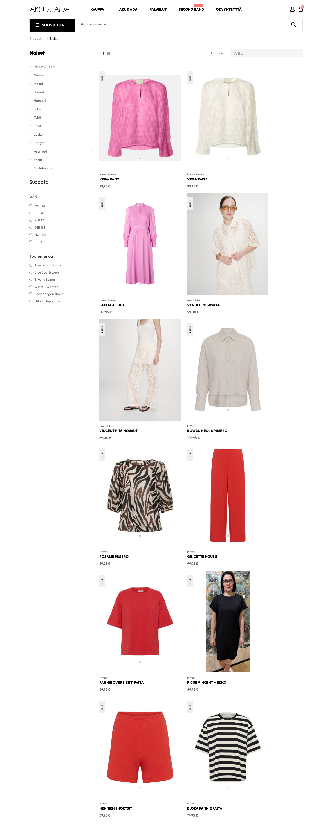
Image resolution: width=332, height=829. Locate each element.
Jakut (38, 109)
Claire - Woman (46, 287)
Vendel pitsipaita (115, 260)
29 (291, 496)
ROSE (39, 242)
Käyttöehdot (270, 628)
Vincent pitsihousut (188, 260)
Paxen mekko (251, 157)
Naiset (37, 52)
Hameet (40, 100)
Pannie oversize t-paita (261, 364)
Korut (38, 160)
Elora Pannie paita (256, 467)
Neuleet (40, 75)
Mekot (38, 83)
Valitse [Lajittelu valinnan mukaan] (268, 53)
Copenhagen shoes (49, 294)
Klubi (264, 609)
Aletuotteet (203, 603)
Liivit (37, 126)
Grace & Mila (106, 255)
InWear (243, 255)
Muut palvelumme (274, 603)
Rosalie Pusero (114, 364)
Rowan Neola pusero (259, 260)
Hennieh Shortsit (185, 467)
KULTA (40, 220)
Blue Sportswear (47, 272)
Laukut (39, 134)
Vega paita (109, 157)
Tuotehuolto (43, 168)
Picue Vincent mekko (118, 467)
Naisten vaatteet (207, 596)
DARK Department (49, 301)
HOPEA (40, 234)
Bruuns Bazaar (45, 279)
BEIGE (39, 213)
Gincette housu (184, 364)
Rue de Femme (107, 152)
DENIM (40, 227)
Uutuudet (202, 609)
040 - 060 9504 (112, 602)
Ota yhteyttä (270, 622)
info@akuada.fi (112, 621)
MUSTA (40, 206)
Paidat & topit (44, 67)
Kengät (39, 143)
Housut (39, 92)
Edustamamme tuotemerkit (282, 615)
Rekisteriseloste (273, 634)
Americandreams (48, 265)
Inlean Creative (96, 670)
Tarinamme (269, 596)
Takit (37, 117)
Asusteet (40, 151)
